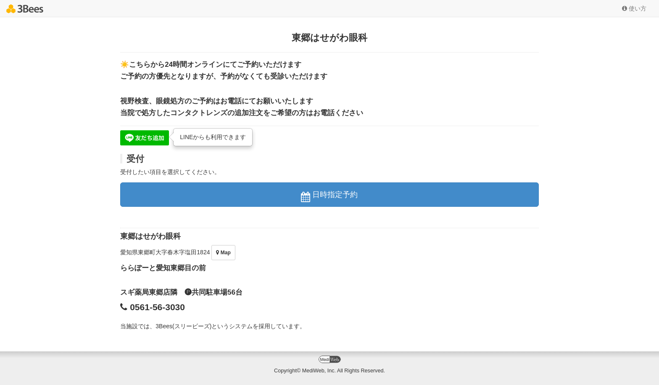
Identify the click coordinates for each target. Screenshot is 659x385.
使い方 (634, 8)
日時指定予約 (329, 196)
